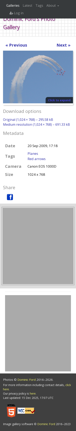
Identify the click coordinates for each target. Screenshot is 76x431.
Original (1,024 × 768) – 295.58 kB (28, 119)
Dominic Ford (26, 380)
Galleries (12, 5)
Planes (33, 153)
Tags (39, 5)
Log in (17, 13)
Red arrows (37, 158)
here (33, 393)
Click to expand (59, 100)
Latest (27, 5)
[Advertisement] (38, 246)
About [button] (51, 5)
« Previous (16, 45)
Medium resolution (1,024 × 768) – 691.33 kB (36, 124)
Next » (64, 45)
